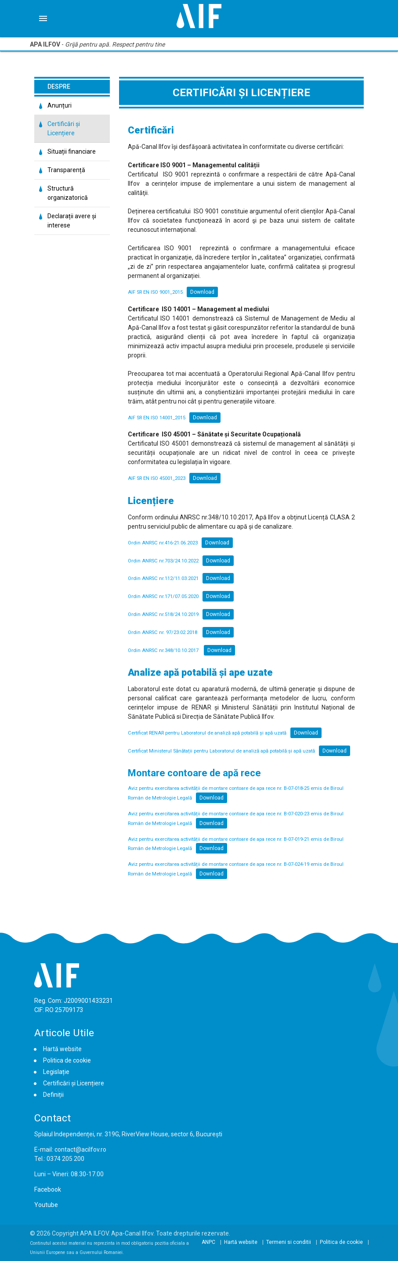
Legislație (56, 1071)
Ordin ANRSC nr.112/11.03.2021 (163, 578)
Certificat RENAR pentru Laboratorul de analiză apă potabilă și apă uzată (207, 733)
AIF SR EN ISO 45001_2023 (156, 478)
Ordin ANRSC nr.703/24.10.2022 (163, 561)
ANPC (208, 1242)
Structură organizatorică (67, 193)
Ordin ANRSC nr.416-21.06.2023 (163, 543)
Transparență (66, 169)
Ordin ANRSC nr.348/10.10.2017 (164, 650)
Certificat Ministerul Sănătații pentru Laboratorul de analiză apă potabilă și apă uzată (221, 751)
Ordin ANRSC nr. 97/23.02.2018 (163, 632)
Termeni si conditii (288, 1242)
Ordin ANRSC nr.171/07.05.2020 (163, 596)
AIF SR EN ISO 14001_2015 (156, 418)
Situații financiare (71, 151)
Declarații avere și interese (71, 221)
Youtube (46, 1204)
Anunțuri (59, 105)
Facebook (47, 1189)
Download (202, 292)
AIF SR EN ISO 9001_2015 (155, 292)
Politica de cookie (67, 1060)
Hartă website (62, 1048)
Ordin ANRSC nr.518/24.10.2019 (163, 614)
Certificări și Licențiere (63, 128)
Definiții (53, 1094)
